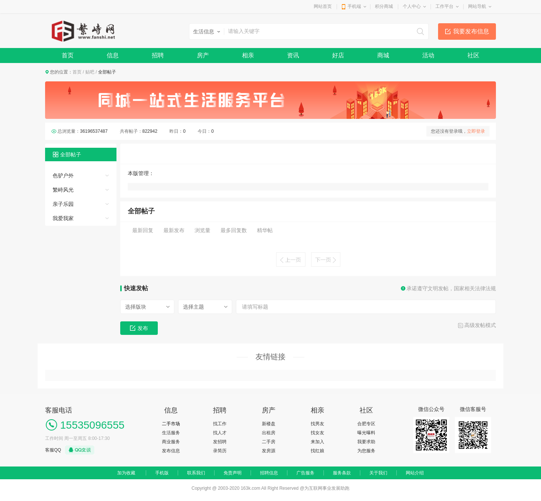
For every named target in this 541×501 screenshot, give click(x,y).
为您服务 (366, 450)
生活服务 (171, 432)
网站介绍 (415, 473)
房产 (203, 55)
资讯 (293, 55)
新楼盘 (268, 423)
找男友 (317, 423)
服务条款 (342, 473)
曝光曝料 (366, 432)
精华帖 (265, 230)
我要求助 (366, 441)
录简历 (220, 450)
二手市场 (171, 423)
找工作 (220, 423)
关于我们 (378, 473)
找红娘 (317, 450)
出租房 (268, 432)
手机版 (162, 473)
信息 (113, 55)
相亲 (248, 55)
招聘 (158, 55)
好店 (338, 55)
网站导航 (477, 6)
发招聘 (220, 441)
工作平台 (444, 6)
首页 (68, 55)
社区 (473, 55)
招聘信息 (269, 473)
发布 (139, 328)
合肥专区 (366, 423)
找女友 (317, 432)
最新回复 (142, 230)
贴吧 (89, 72)
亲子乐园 (63, 204)
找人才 (220, 432)
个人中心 (412, 6)
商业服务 (171, 441)
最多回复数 (234, 230)
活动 (428, 55)
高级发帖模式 (480, 325)
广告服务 (305, 473)
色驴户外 (63, 175)
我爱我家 (63, 218)
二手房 (268, 441)
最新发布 (173, 230)
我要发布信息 (471, 31)
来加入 (317, 441)
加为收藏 (126, 473)
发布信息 (171, 450)
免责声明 (233, 473)
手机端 (354, 6)
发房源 (268, 450)
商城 (383, 55)
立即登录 (476, 131)
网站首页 (323, 6)
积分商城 (384, 6)
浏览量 (202, 230)
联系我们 (196, 473)
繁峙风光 (63, 190)
